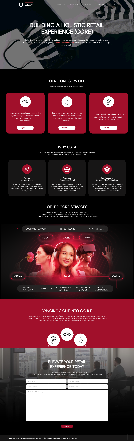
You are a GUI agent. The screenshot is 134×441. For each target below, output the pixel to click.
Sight (25, 128)
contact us (100, 4)
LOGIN (112, 4)
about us (61, 4)
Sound (109, 128)
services (74, 4)
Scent (67, 128)
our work (87, 4)
